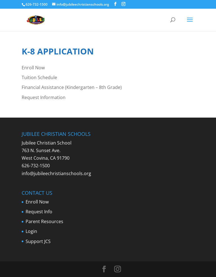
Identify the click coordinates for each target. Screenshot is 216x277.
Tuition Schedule (39, 77)
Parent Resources (44, 221)
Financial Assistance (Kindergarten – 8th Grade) (72, 87)
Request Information (44, 97)
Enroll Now (33, 68)
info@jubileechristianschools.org (56, 173)
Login (31, 231)
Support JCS (38, 241)
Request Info (39, 212)
